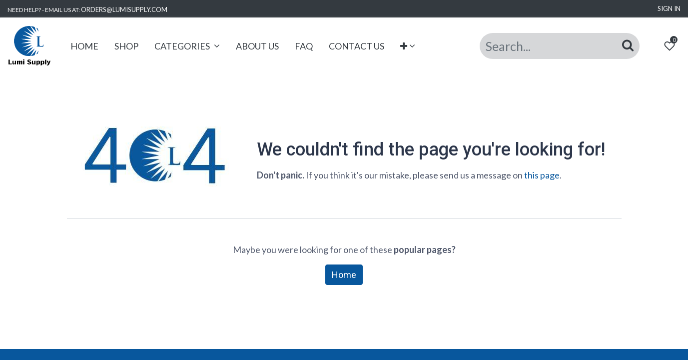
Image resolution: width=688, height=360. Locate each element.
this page (542, 175)
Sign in (669, 8)
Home (344, 275)
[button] (408, 46)
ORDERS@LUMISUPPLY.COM (124, 10)
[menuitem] (84, 46)
